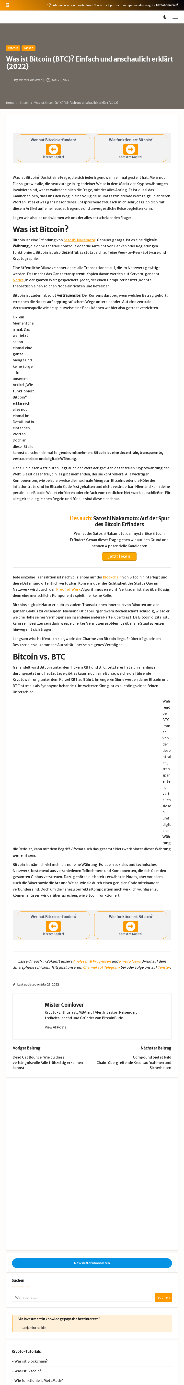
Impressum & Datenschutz (55, 1377)
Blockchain (112, 546)
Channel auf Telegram (101, 894)
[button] (55, 953)
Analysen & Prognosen (92, 887)
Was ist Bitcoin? (27, 1240)
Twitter (164, 894)
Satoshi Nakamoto (79, 240)
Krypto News (130, 887)
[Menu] (175, 17)
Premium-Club (136, 1299)
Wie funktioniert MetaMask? (38, 1250)
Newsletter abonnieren (92, 1132)
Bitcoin (13, 48)
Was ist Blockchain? (31, 1230)
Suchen (18, 1149)
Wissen (28, 48)
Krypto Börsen (136, 1306)
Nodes (18, 280)
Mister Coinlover (64, 931)
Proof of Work (68, 558)
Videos (136, 1314)
